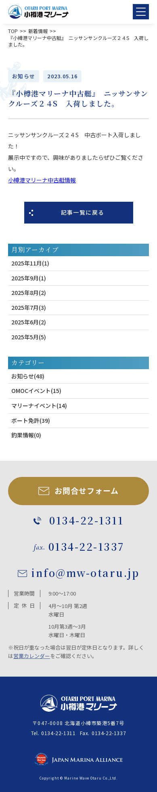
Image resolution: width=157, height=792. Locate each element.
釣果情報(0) (26, 435)
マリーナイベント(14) (39, 405)
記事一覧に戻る (83, 212)
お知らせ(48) (27, 376)
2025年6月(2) (28, 322)
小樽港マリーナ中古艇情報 (42, 180)
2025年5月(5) (28, 337)
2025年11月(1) (30, 263)
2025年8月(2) (28, 292)
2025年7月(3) (28, 307)
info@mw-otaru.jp (85, 573)
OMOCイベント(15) (36, 391)
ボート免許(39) (30, 420)
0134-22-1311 (58, 733)
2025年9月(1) (28, 278)
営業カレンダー (31, 656)
